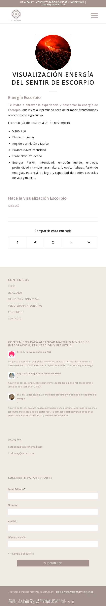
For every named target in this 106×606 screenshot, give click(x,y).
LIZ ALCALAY (15, 292)
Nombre (12, 505)
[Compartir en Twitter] (35, 242)
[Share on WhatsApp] (53, 242)
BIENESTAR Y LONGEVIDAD (24, 299)
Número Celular (17, 537)
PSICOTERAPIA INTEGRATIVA (25, 305)
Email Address (16, 489)
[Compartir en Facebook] (17, 242)
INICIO (11, 286)
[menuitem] (11, 600)
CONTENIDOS (16, 312)
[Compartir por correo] (89, 242)
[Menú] (92, 15)
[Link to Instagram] (89, 596)
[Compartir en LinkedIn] (71, 242)
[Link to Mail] (95, 596)
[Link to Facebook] (83, 596)
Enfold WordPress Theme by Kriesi (75, 591)
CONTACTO (15, 318)
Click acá (13, 205)
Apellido (12, 521)
